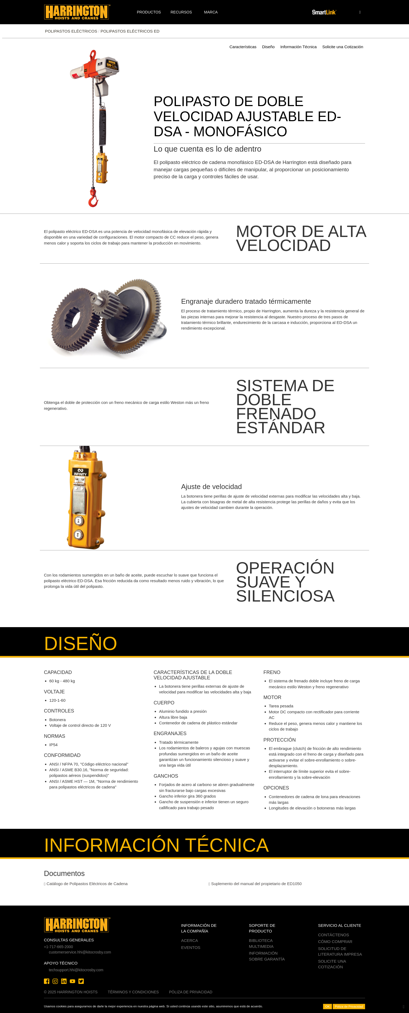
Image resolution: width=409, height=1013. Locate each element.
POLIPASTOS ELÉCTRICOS (71, 31)
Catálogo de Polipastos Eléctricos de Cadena (86, 883)
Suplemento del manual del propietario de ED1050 (255, 883)
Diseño (268, 46)
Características (243, 46)
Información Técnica (298, 46)
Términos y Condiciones (133, 992)
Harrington (81, 12)
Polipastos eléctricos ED (130, 31)
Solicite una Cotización (342, 46)
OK (327, 1006)
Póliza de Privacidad (190, 992)
